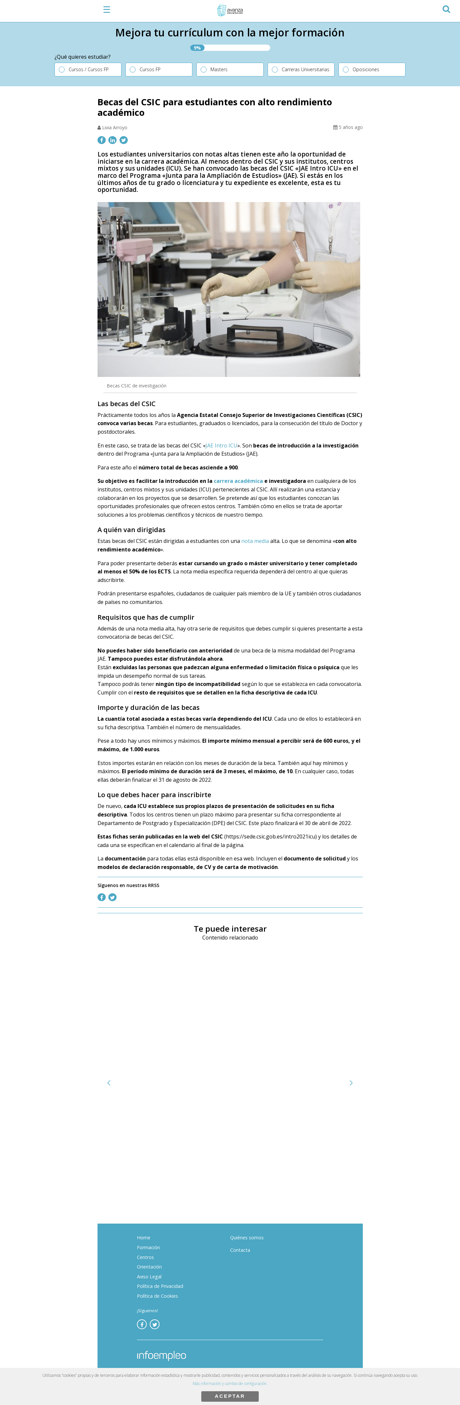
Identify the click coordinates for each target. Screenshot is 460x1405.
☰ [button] (107, 9)
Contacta (240, 1250)
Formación (148, 1247)
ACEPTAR (230, 1396)
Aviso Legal (149, 1276)
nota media (255, 541)
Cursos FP (150, 69)
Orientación (149, 1267)
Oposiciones (366, 69)
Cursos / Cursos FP (89, 69)
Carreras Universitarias (305, 69)
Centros (145, 1257)
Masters (219, 69)
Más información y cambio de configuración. (230, 1383)
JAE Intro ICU (221, 445)
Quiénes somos (247, 1237)
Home (143, 1237)
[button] (446, 8)
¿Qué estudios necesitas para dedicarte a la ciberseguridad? (179, 1162)
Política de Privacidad (160, 1286)
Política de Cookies (157, 1296)
